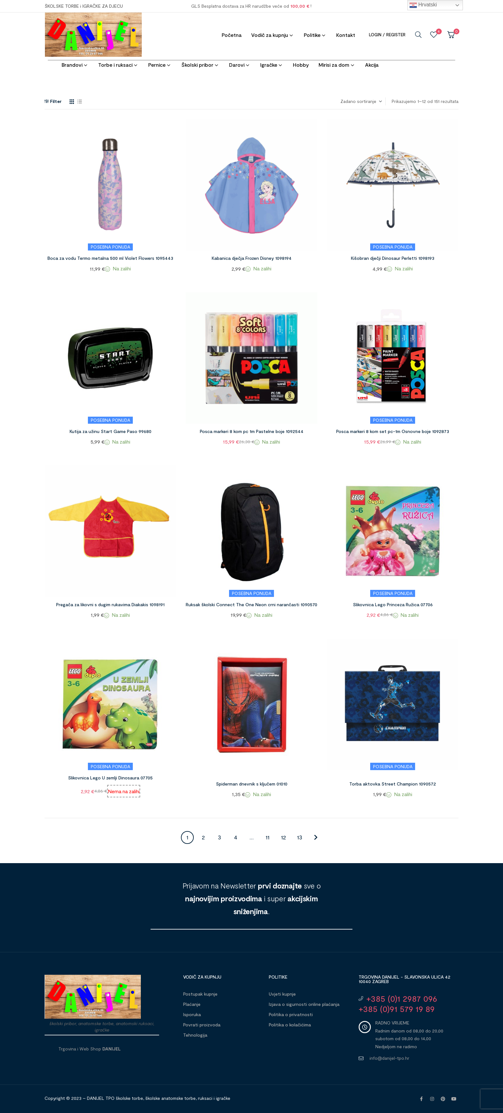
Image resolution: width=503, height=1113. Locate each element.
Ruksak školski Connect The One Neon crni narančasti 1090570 (251, 604)
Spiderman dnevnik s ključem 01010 (251, 783)
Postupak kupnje (200, 994)
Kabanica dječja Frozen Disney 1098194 (252, 258)
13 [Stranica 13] (299, 837)
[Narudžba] (361, 101)
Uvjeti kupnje (282, 994)
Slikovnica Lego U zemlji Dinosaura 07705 (110, 777)
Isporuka (192, 1014)
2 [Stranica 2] (203, 837)
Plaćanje (191, 1004)
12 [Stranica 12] (283, 837)
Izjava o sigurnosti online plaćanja (304, 1004)
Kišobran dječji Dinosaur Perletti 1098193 (392, 258)
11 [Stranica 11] (267, 837)
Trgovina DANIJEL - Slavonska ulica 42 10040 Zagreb (404, 979)
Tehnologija (195, 1035)
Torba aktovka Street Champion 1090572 (392, 783)
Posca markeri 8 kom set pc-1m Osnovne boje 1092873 (392, 431)
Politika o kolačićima (290, 1024)
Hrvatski (423, 5)
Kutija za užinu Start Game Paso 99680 (110, 431)
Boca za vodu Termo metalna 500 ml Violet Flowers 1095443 (110, 258)
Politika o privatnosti (291, 1014)
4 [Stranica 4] (235, 837)
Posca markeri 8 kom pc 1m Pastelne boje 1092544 (251, 431)
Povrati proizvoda (201, 1024)
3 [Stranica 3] (219, 837)
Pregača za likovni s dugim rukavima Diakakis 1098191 (110, 604)
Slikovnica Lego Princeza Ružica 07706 (393, 604)
